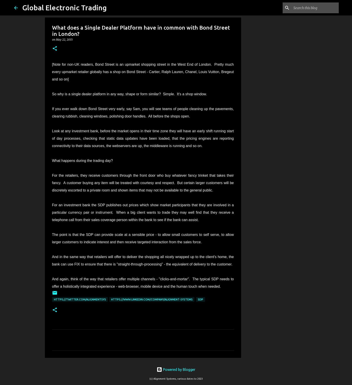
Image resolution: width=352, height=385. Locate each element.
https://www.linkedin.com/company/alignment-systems (152, 299)
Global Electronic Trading (64, 8)
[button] (54, 49)
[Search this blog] (315, 7)
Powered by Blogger (176, 370)
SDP (200, 299)
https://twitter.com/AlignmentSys (80, 299)
